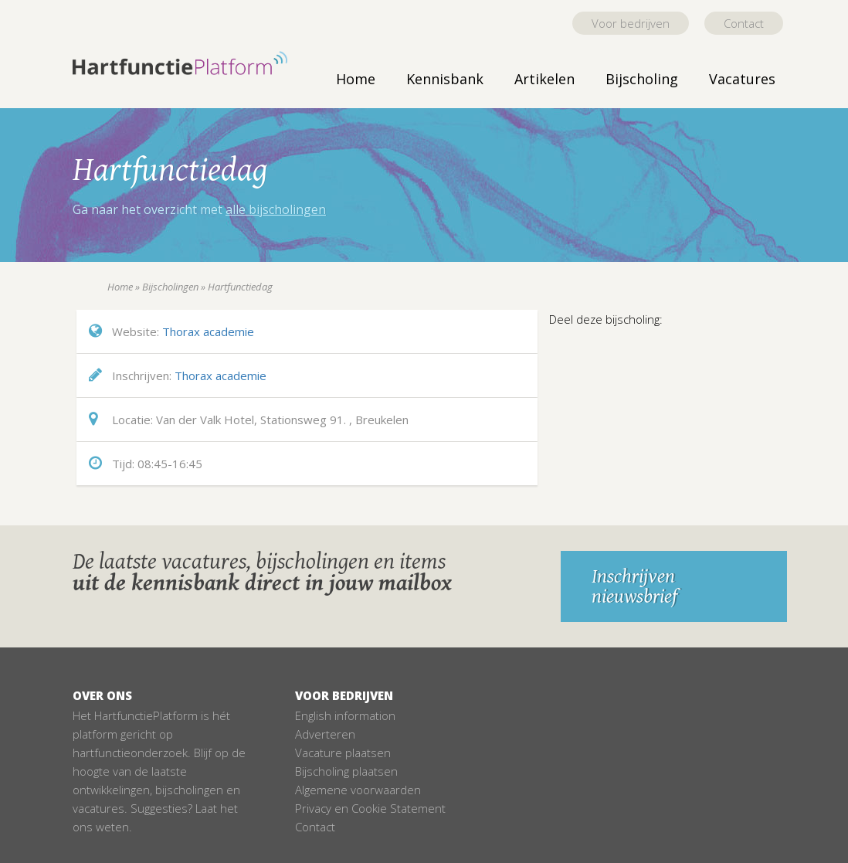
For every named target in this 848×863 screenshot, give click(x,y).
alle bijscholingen (276, 209)
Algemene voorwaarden (358, 789)
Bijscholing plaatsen (346, 771)
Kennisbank (444, 79)
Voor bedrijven (631, 23)
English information (345, 715)
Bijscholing (641, 79)
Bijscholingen (170, 287)
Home (355, 79)
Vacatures (742, 79)
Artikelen (544, 79)
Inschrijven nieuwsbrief (634, 586)
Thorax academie (208, 331)
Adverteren (325, 734)
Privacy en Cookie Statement (370, 808)
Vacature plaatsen (343, 752)
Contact (744, 23)
